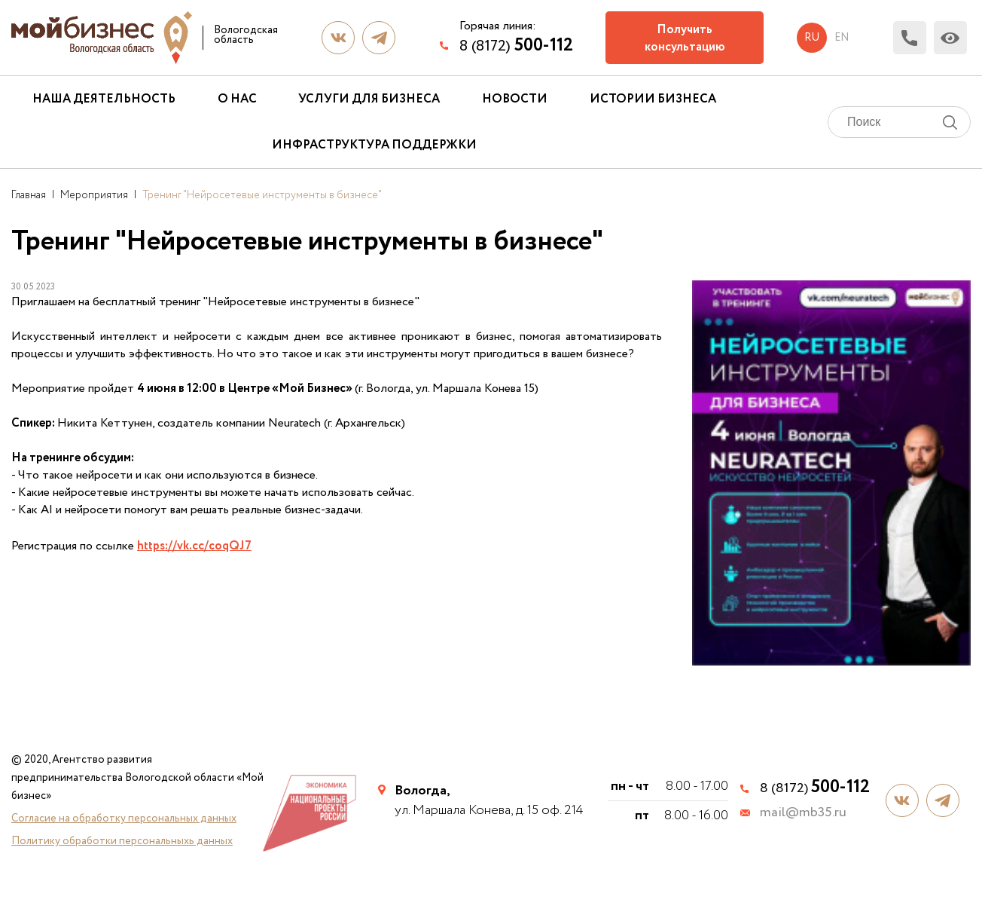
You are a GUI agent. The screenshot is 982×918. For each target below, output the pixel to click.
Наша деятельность (103, 99)
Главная (28, 195)
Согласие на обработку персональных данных (123, 818)
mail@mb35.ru (803, 813)
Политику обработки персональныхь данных (122, 841)
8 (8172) (516, 45)
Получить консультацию (685, 38)
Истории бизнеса (653, 99)
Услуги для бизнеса (369, 99)
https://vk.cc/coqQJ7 (194, 546)
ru (811, 37)
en (841, 37)
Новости (514, 99)
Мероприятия (94, 195)
